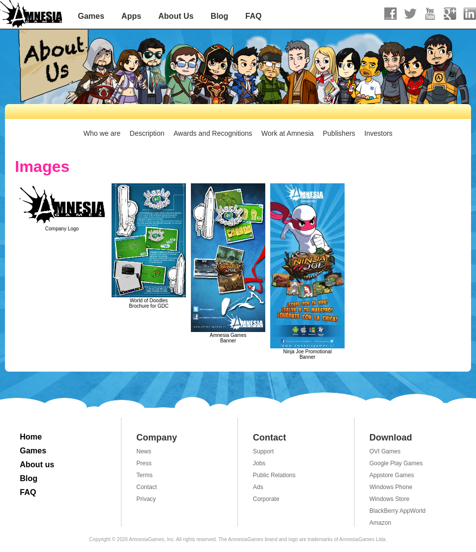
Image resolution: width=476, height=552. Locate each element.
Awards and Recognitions (213, 133)
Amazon (380, 522)
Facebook (390, 13)
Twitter (410, 13)
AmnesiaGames (31, 14)
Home (31, 437)
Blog (220, 16)
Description (147, 133)
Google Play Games (395, 463)
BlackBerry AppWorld (397, 510)
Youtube (430, 13)
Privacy (146, 499)
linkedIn (470, 13)
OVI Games (385, 451)
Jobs (259, 463)
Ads (258, 487)
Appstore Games (391, 475)
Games (91, 16)
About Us (175, 16)
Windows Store (389, 499)
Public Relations (274, 475)
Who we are (101, 133)
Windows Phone (391, 487)
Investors (378, 133)
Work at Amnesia (287, 133)
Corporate (266, 499)
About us (37, 464)
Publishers (339, 133)
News (143, 451)
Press (144, 463)
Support (263, 451)
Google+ (450, 13)
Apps (131, 16)
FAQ (253, 16)
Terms (144, 475)
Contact (146, 487)
